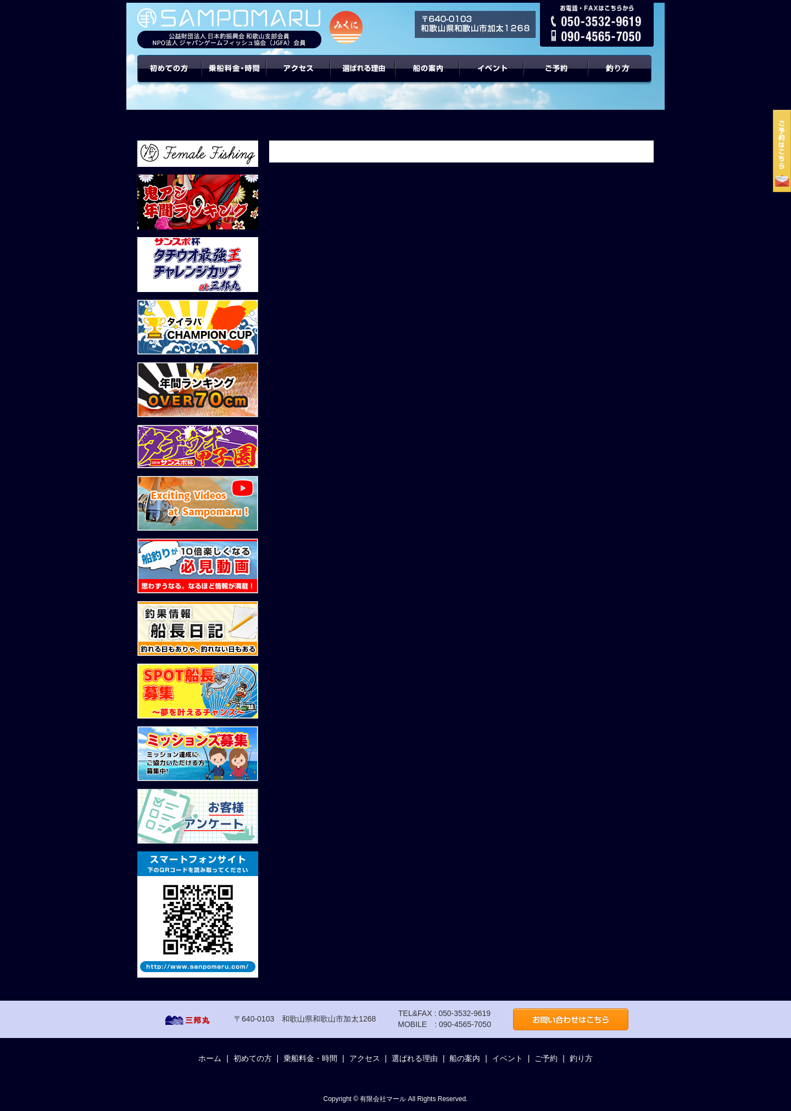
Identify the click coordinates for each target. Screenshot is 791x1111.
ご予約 (556, 77)
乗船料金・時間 (234, 77)
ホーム (209, 1058)
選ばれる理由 (363, 77)
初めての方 (169, 77)
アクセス (298, 77)
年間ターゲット (621, 77)
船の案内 (428, 77)
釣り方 (581, 1058)
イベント (492, 77)
